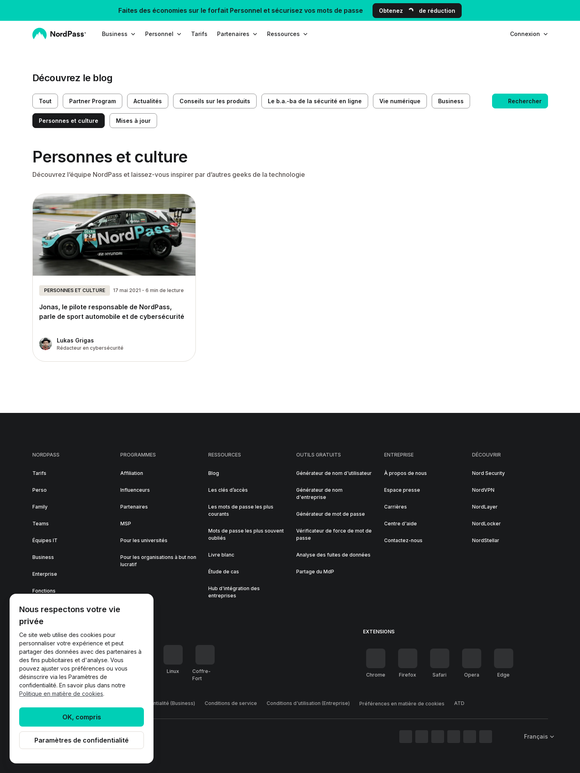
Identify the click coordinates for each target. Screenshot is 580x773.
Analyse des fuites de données (333, 555)
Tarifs (199, 33)
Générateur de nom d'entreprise (319, 493)
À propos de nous (405, 473)
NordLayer (485, 507)
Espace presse (402, 490)
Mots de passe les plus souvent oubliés (246, 534)
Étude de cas (223, 572)
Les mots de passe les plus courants (240, 510)
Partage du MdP (315, 572)
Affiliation (131, 473)
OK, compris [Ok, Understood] (81, 717)
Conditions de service (231, 703)
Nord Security (488, 473)
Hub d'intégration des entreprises (234, 592)
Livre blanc (221, 555)
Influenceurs (135, 490)
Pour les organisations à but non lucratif (158, 560)
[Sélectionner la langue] (536, 736)
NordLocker (486, 524)
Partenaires (134, 507)
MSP (125, 524)
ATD (459, 703)
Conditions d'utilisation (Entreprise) (308, 703)
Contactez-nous (403, 540)
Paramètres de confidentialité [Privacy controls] (81, 740)
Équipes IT (45, 540)
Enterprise (44, 574)
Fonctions (44, 591)
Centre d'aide (400, 524)
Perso (39, 490)
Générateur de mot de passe (330, 514)
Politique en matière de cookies (61, 693)
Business (43, 557)
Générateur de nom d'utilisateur (334, 473)
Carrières (395, 507)
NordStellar (485, 540)
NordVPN (483, 490)
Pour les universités (143, 540)
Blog (213, 473)
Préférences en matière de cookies (401, 704)
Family (40, 507)
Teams (40, 524)
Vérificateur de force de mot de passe (334, 534)
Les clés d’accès (228, 490)
